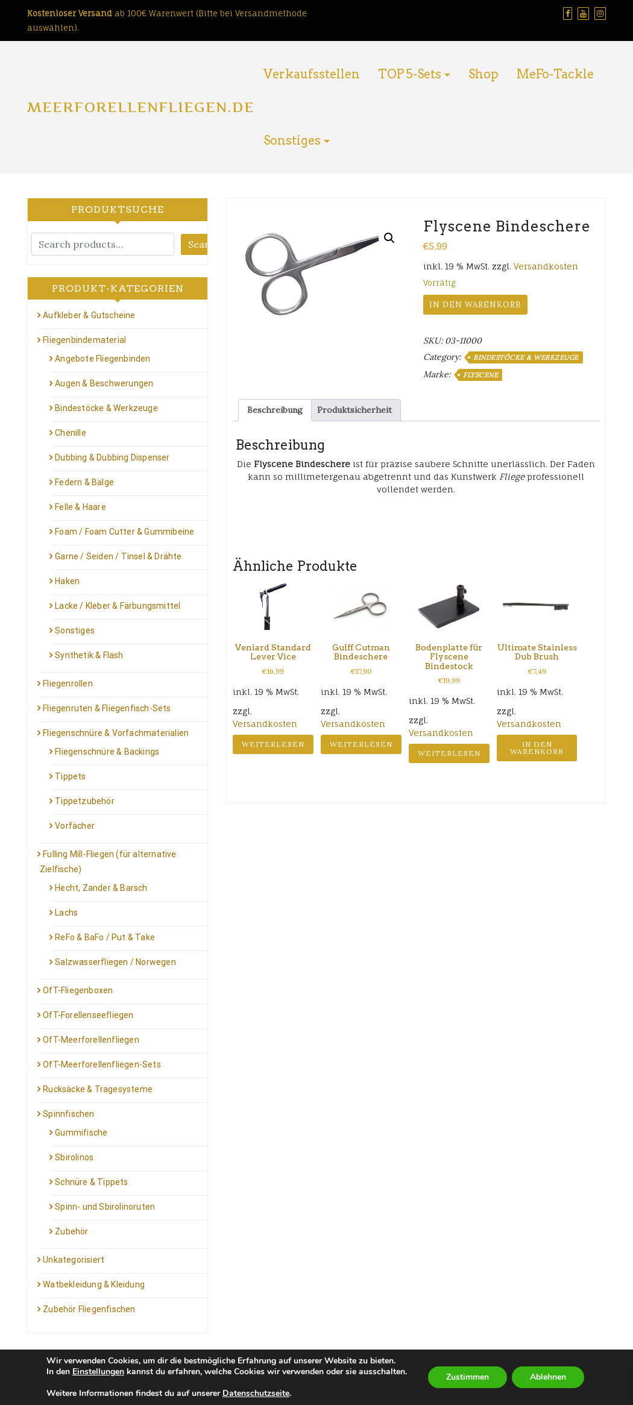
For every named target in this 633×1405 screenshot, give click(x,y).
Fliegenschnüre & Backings (107, 751)
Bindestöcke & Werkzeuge (526, 357)
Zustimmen (467, 1377)
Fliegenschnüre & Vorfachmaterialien (116, 733)
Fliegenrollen (68, 683)
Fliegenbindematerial (84, 340)
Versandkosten (546, 266)
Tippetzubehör (85, 801)
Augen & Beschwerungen (104, 383)
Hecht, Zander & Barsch (101, 888)
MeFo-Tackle (555, 74)
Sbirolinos (74, 1157)
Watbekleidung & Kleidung (94, 1284)
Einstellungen (98, 1371)
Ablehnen (548, 1377)
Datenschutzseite (255, 1393)
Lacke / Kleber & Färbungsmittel (117, 606)
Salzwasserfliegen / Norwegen (115, 962)
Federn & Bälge (84, 482)
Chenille (70, 433)
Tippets (70, 776)
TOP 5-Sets (409, 74)
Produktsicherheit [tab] (354, 409)
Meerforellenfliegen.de (140, 107)
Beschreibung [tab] (275, 409)
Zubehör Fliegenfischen (89, 1309)
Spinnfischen (68, 1114)
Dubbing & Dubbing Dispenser (112, 457)
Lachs (66, 912)
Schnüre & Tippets (91, 1182)
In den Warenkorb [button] (537, 748)
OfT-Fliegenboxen (78, 990)
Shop (483, 74)
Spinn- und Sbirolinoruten (105, 1207)
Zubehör (71, 1231)
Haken (67, 581)
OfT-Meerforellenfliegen (91, 1040)
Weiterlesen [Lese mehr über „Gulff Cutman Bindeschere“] (361, 744)
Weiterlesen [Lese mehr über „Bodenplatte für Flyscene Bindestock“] (449, 753)
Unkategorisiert (73, 1260)
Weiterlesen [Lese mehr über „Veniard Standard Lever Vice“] (273, 744)
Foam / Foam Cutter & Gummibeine (124, 531)
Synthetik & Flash (89, 655)
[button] (389, 238)
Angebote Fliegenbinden (102, 358)
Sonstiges (292, 140)
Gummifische (81, 1132)
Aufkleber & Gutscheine (89, 315)
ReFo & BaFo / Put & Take (105, 937)
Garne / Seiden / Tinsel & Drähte (118, 556)
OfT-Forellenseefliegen (88, 1015)
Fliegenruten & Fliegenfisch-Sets (107, 708)
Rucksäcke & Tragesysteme (98, 1089)
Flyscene (480, 375)
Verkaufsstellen (311, 74)
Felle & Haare (80, 507)
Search (204, 244)
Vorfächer (75, 826)
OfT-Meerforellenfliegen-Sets (102, 1064)
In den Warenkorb (475, 305)
